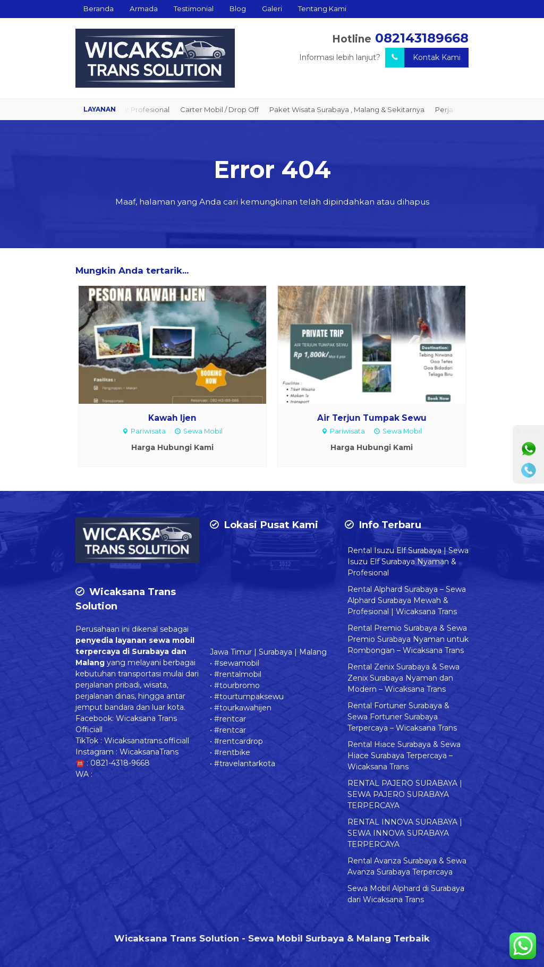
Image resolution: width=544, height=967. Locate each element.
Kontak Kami (423, 57)
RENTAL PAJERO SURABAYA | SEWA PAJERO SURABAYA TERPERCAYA (404, 794)
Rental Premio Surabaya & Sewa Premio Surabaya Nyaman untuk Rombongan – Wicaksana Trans (408, 639)
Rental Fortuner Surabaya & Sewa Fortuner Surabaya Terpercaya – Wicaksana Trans (402, 717)
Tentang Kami (322, 8)
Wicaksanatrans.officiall (146, 740)
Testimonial (194, 8)
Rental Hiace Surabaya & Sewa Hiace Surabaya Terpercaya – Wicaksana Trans (404, 755)
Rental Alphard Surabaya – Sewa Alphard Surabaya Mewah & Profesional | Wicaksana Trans (406, 600)
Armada (144, 8)
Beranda (98, 8)
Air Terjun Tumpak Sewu (372, 418)
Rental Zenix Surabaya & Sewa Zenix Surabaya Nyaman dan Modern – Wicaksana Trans (403, 678)
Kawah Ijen (172, 418)
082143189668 (422, 38)
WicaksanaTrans (149, 752)
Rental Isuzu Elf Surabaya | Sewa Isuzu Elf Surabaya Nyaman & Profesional (408, 562)
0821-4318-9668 (120, 763)
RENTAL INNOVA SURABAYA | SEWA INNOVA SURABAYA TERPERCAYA (404, 833)
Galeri (272, 8)
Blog (238, 8)
